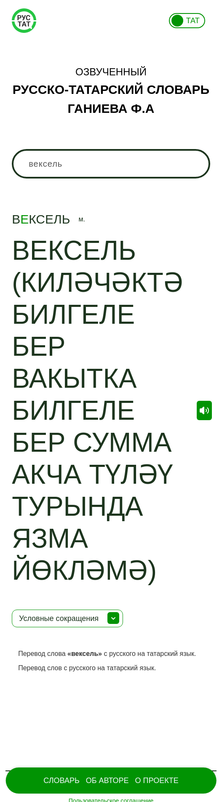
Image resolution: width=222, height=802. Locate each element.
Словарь (61, 780)
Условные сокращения (59, 618)
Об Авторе (107, 780)
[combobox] (111, 164)
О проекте (157, 780)
